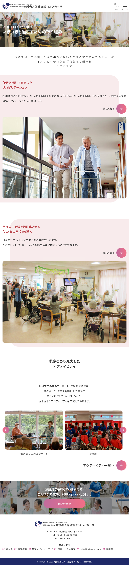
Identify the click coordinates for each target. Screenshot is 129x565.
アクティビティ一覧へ (99, 465)
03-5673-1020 (63, 534)
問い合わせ (64, 504)
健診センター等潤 (66, 549)
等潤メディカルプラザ (42, 549)
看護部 (109, 549)
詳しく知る (109, 108)
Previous (6, 430)
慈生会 (9, 549)
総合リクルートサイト (90, 549)
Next (123, 430)
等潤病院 (22, 549)
